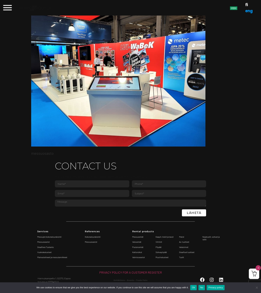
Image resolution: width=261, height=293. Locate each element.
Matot (181, 237)
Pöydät (159, 247)
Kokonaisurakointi (93, 237)
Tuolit (181, 257)
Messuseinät (137, 237)
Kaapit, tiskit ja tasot (165, 237)
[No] (256, 287)
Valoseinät (136, 242)
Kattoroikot (137, 252)
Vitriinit (159, 242)
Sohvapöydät (161, 252)
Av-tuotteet (184, 242)
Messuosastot (91, 242)
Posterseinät (137, 247)
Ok (193, 287)
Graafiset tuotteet (186, 252)
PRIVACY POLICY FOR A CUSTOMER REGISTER (130, 272)
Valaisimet (183, 247)
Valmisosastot (138, 257)
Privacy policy (215, 287)
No (201, 287)
